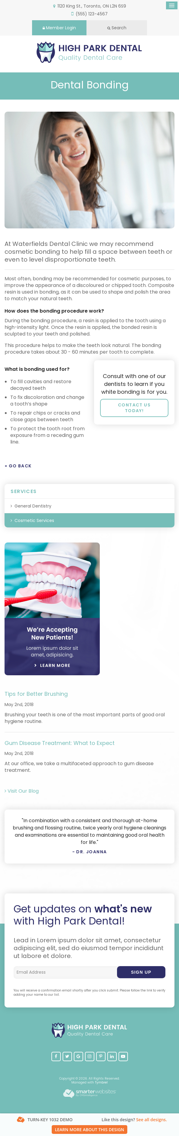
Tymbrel (101, 1082)
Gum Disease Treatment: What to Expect (60, 743)
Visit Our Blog (22, 791)
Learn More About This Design (89, 1129)
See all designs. (151, 1119)
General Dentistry (33, 506)
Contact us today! (134, 408)
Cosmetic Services (34, 520)
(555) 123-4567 (92, 14)
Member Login (59, 28)
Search (116, 28)
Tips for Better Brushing (36, 694)
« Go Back (18, 466)
